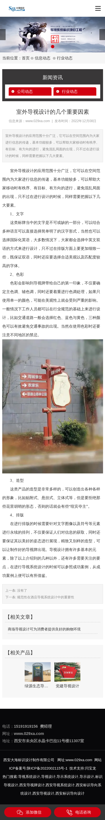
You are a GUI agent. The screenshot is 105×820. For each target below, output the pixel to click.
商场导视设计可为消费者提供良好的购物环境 (44, 629)
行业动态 (70, 91)
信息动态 (42, 58)
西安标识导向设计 (70, 793)
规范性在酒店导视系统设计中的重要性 (45, 597)
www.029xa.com (37, 121)
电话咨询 (78, 812)
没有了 (21, 590)
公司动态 (25, 91)
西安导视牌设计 (32, 785)
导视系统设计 (29, 777)
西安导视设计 (43, 793)
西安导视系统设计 (60, 785)
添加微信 (29, 812)
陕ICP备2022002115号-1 (47, 768)
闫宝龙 (90, 768)
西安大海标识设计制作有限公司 (28, 760)
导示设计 (87, 777)
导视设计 (48, 777)
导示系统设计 (67, 777)
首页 (26, 58)
